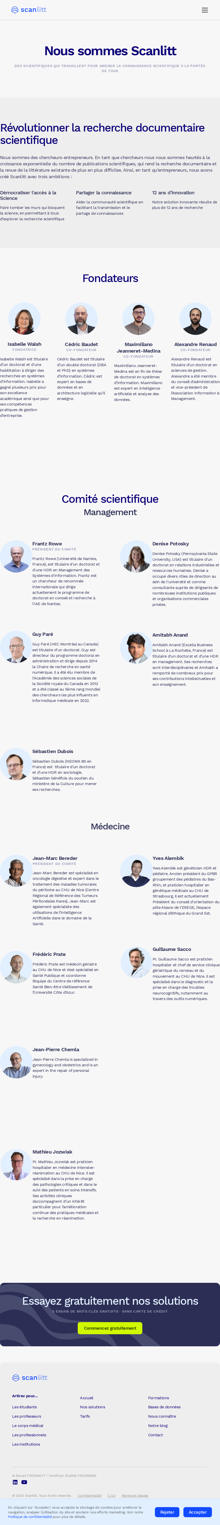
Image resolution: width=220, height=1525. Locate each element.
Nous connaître (162, 1416)
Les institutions (26, 1444)
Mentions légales (135, 1495)
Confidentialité (89, 1495)
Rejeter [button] (167, 1512)
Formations (158, 1397)
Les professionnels (29, 1435)
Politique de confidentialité (30, 1517)
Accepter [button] (198, 1512)
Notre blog (158, 1425)
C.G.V (111, 1495)
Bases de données (164, 1407)
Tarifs (85, 1416)
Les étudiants (24, 1407)
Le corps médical (27, 1425)
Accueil (86, 1397)
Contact (155, 1435)
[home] (28, 10)
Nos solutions (92, 1407)
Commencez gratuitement (110, 1328)
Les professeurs (26, 1416)
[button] (204, 10)
